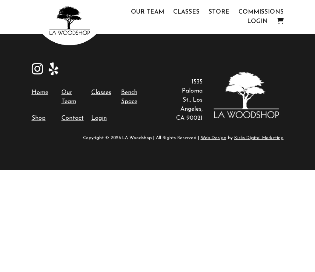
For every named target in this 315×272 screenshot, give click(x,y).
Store (219, 12)
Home (40, 93)
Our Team (147, 12)
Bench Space (129, 97)
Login (257, 22)
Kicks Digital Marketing (259, 138)
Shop (39, 118)
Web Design (213, 138)
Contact (72, 118)
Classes (186, 12)
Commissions (261, 12)
